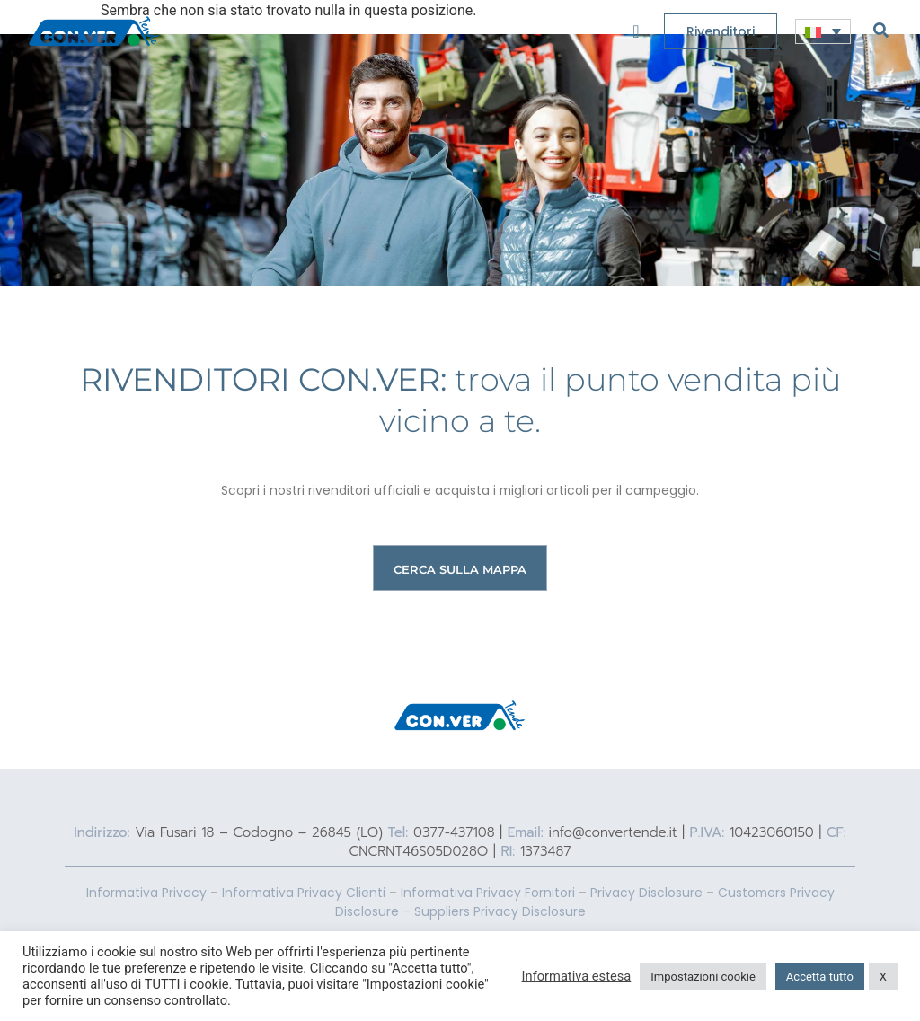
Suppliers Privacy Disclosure (500, 911)
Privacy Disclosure (646, 893)
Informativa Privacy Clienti (303, 893)
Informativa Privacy (146, 893)
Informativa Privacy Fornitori (488, 893)
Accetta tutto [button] (820, 976)
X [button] (883, 976)
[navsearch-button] (881, 29)
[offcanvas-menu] (635, 32)
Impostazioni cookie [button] (703, 976)
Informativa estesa (577, 976)
